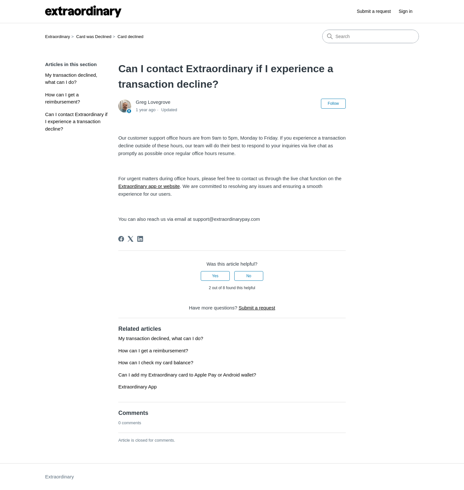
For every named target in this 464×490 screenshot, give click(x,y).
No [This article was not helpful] (248, 276)
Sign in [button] (405, 11)
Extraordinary (57, 36)
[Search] (371, 36)
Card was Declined (93, 36)
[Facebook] (121, 239)
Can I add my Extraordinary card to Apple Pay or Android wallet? (187, 374)
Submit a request (374, 11)
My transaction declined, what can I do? (71, 78)
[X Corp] (130, 239)
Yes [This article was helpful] (215, 276)
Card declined (130, 36)
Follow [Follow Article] (333, 103)
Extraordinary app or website (149, 186)
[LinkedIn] (140, 239)
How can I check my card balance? (155, 362)
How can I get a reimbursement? (62, 98)
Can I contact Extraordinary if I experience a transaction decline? (76, 122)
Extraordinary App (137, 386)
